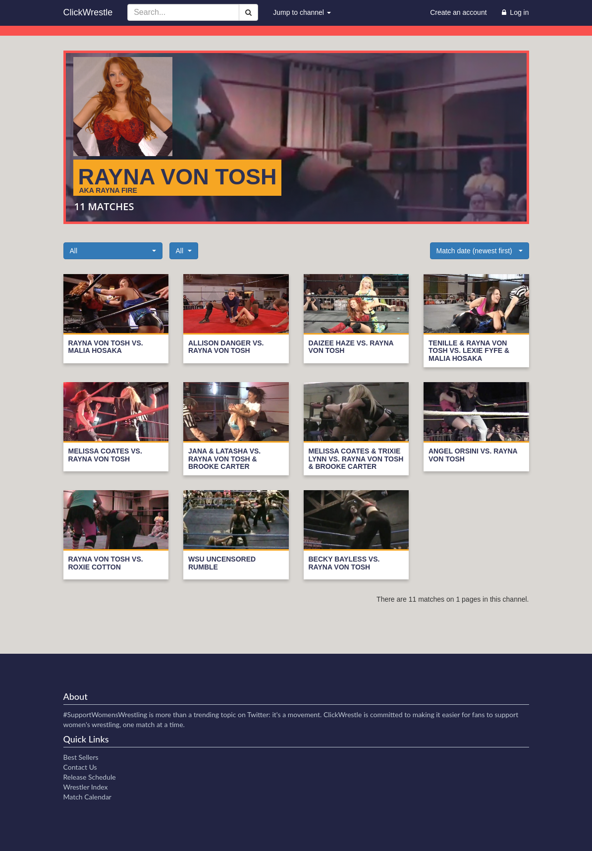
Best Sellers (81, 757)
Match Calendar (87, 797)
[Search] (248, 12)
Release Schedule (89, 777)
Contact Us (80, 767)
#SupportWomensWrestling (105, 714)
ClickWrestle (88, 12)
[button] (112, 250)
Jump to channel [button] (302, 12)
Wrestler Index (85, 787)
